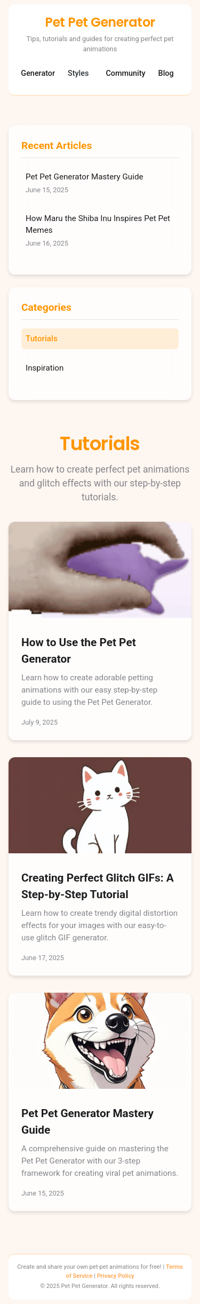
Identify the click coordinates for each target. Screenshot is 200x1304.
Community (125, 73)
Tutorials (42, 338)
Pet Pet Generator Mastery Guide (100, 183)
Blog (166, 73)
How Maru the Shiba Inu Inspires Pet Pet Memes (100, 231)
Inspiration (44, 368)
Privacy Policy (115, 1275)
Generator (38, 73)
